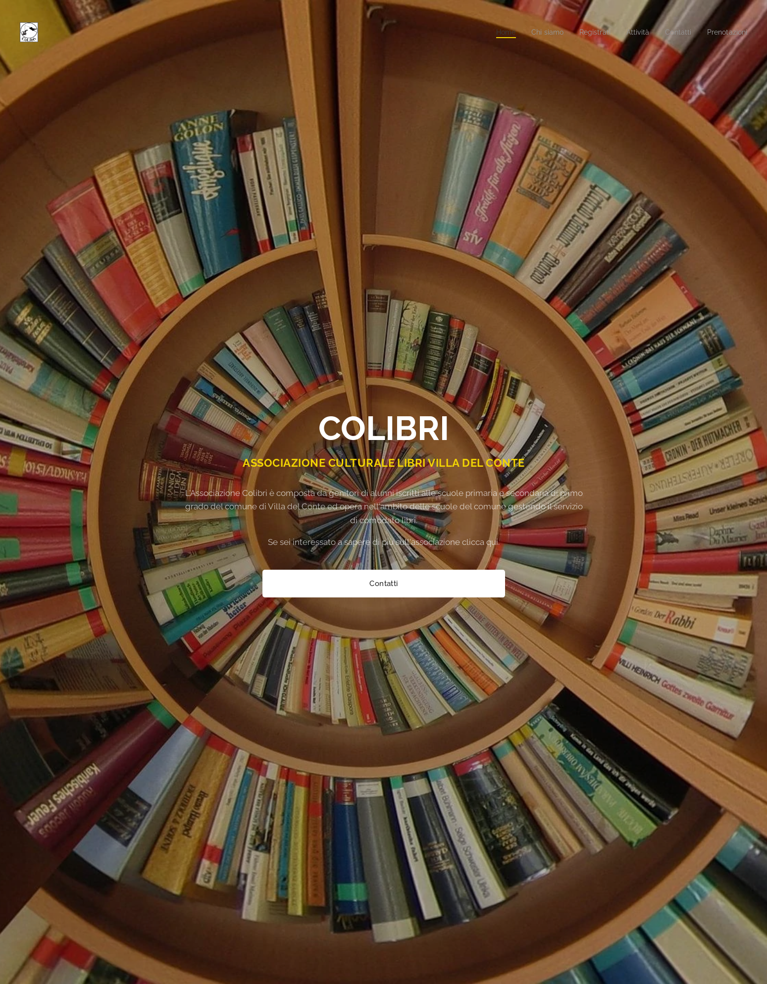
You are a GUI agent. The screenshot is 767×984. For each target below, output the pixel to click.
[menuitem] (493, 32)
